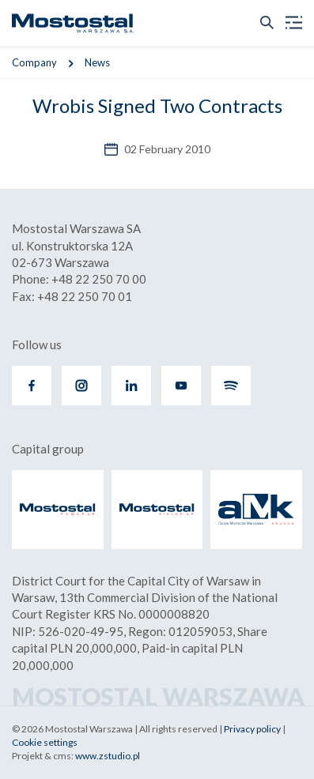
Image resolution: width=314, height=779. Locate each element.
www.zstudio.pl (107, 756)
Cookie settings (45, 742)
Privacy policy (252, 729)
